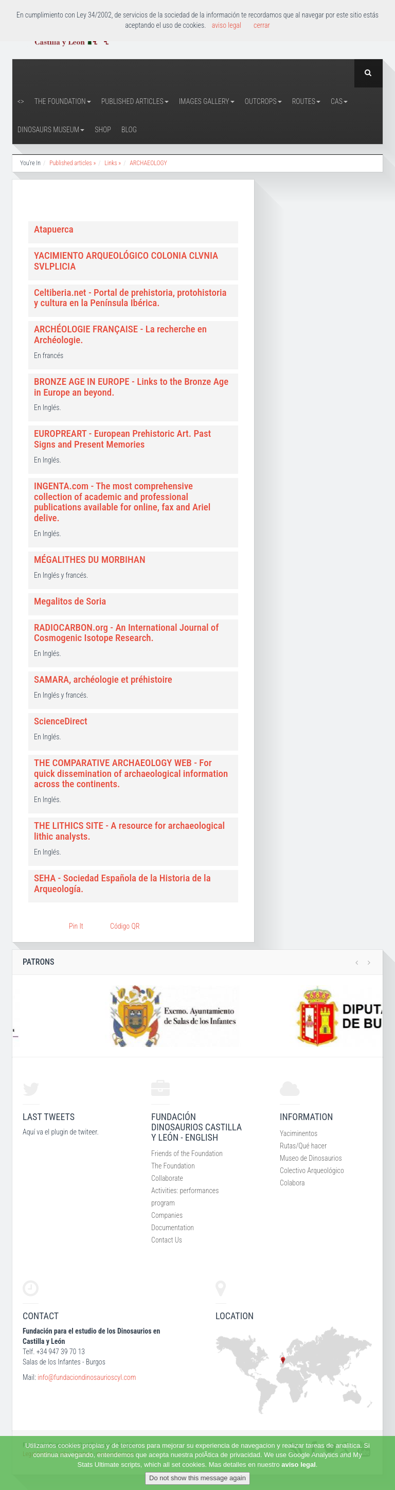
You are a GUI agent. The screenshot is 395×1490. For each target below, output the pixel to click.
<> (20, 101)
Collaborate (167, 1178)
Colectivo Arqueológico (312, 1170)
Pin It (76, 926)
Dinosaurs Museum (50, 130)
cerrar (262, 25)
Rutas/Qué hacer (303, 1146)
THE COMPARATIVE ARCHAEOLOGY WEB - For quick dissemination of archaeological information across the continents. (131, 773)
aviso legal (298, 1464)
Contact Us (166, 1240)
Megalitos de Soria (70, 601)
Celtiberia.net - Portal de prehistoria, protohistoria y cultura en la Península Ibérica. (130, 298)
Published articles (135, 101)
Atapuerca (54, 229)
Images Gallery (207, 101)
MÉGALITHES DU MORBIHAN (90, 559)
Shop (103, 130)
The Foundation (62, 101)
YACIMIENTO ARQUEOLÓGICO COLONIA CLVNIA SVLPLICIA (126, 261)
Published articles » (72, 163)
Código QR (124, 926)
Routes (306, 101)
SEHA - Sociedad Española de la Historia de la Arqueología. (122, 883)
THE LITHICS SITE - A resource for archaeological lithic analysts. (129, 831)
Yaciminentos (298, 1133)
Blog (129, 130)
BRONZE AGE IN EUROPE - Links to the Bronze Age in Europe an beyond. (131, 387)
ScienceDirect (60, 721)
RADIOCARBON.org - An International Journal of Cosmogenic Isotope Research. (126, 633)
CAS (339, 101)
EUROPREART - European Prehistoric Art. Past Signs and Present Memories (122, 439)
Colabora (292, 1183)
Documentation (172, 1227)
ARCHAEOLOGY (148, 163)
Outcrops (263, 101)
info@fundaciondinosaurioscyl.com (87, 1377)
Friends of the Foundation (187, 1153)
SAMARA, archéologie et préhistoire (103, 679)
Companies (167, 1215)
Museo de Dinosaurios (311, 1158)
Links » (112, 163)
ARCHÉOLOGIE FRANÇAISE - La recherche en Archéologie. (120, 334)
